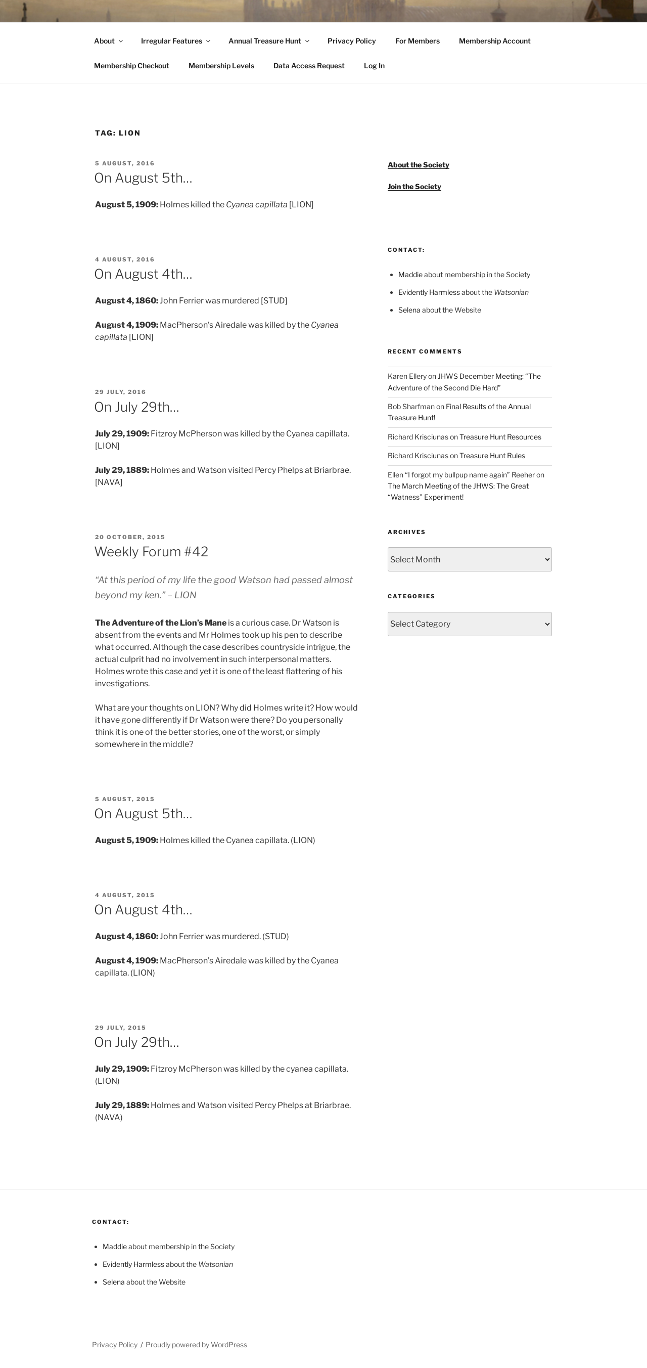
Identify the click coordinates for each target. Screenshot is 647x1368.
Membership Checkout (131, 65)
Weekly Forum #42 (151, 551)
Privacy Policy (352, 40)
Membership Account (495, 40)
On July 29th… (136, 407)
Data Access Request (309, 65)
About (109, 40)
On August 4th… (143, 274)
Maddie (410, 274)
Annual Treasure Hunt (269, 40)
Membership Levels (221, 65)
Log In (374, 65)
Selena (409, 309)
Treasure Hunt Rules (492, 455)
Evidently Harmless (429, 292)
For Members (417, 40)
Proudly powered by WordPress (196, 1344)
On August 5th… (143, 178)
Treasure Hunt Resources (500, 436)
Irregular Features (176, 40)
